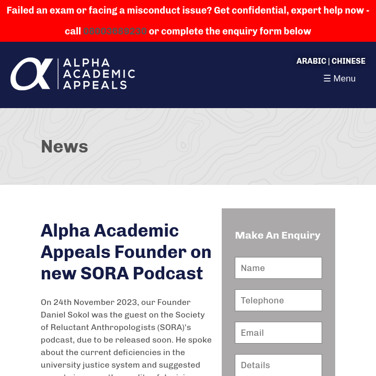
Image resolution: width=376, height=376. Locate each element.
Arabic (311, 61)
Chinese (349, 61)
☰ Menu (339, 79)
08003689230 (115, 31)
